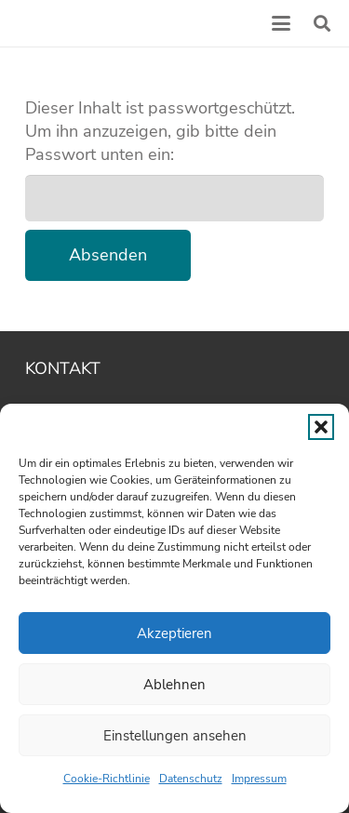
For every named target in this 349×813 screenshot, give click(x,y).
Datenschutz (190, 778)
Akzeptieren (174, 633)
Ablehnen (174, 684)
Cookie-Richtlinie (106, 778)
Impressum (259, 778)
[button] (321, 427)
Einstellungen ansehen (175, 735)
